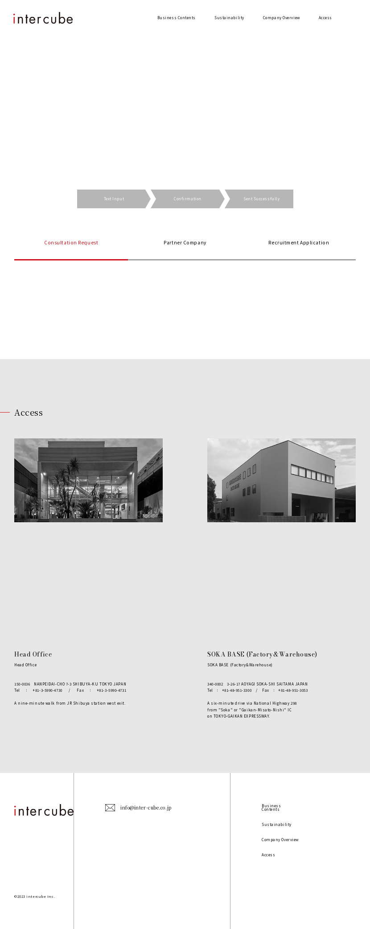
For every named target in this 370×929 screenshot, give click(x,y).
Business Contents (176, 17)
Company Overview (281, 17)
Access (325, 17)
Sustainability (229, 17)
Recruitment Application (298, 242)
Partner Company (185, 242)
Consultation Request (71, 242)
